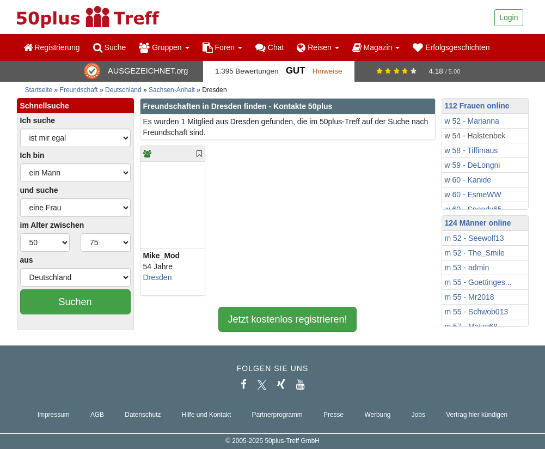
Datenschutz (143, 414)
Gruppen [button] (164, 47)
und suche (39, 190)
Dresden (157, 277)
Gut (295, 70)
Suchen (74, 301)
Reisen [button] (318, 47)
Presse (333, 414)
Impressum (54, 414)
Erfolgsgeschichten (451, 47)
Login (508, 17)
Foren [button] (222, 47)
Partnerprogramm (277, 414)
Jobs (418, 414)
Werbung (377, 414)
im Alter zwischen (52, 225)
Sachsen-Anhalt (172, 90)
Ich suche (38, 120)
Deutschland (123, 90)
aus (26, 260)
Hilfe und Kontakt (206, 414)
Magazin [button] (376, 47)
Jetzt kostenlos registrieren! (287, 319)
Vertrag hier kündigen (476, 414)
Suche (109, 47)
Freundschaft (79, 90)
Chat (269, 47)
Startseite (39, 90)
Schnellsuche (44, 105)
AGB (97, 414)
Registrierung (51, 47)
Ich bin (32, 155)
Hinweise (327, 71)
